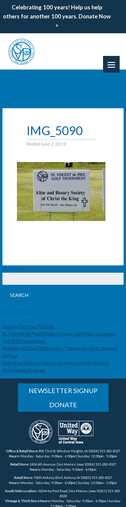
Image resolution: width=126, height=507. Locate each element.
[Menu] (111, 64)
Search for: (13, 269)
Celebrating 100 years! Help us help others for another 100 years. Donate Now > (57, 16)
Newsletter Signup (63, 390)
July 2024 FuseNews (23, 341)
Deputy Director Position (28, 326)
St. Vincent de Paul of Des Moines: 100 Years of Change (59, 333)
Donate (63, 405)
